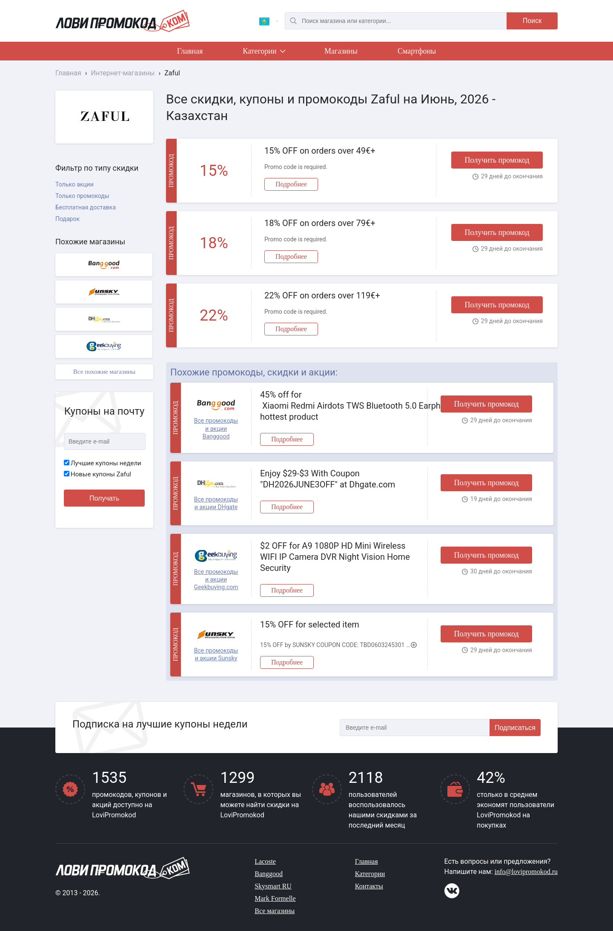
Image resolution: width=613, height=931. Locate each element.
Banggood (269, 873)
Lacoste (265, 861)
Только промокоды (82, 195)
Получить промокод (496, 160)
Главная (190, 51)
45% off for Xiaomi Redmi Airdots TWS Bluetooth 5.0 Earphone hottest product (339, 406)
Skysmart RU (273, 886)
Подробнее (291, 184)
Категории (263, 53)
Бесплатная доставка (85, 207)
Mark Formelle (275, 898)
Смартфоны (417, 51)
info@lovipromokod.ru (526, 871)
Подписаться (515, 727)
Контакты (369, 886)
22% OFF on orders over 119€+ (322, 295)
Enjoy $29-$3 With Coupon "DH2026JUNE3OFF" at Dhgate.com (327, 479)
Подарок (67, 218)
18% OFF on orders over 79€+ (319, 223)
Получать (104, 498)
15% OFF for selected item (309, 624)
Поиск (532, 20)
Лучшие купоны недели (102, 463)
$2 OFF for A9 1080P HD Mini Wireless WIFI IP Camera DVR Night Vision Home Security (335, 557)
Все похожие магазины (104, 371)
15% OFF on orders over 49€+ (319, 151)
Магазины (341, 51)
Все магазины (275, 910)
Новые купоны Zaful (97, 474)
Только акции (74, 184)
